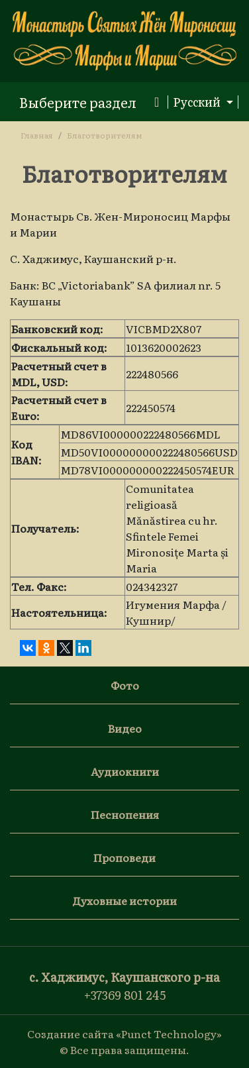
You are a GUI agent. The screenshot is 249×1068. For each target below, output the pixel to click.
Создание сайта (70, 1033)
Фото (125, 685)
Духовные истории (124, 900)
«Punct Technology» (169, 1033)
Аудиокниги (125, 771)
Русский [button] (198, 102)
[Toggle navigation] (89, 102)
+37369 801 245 (125, 995)
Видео (125, 728)
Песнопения (125, 814)
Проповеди (124, 857)
